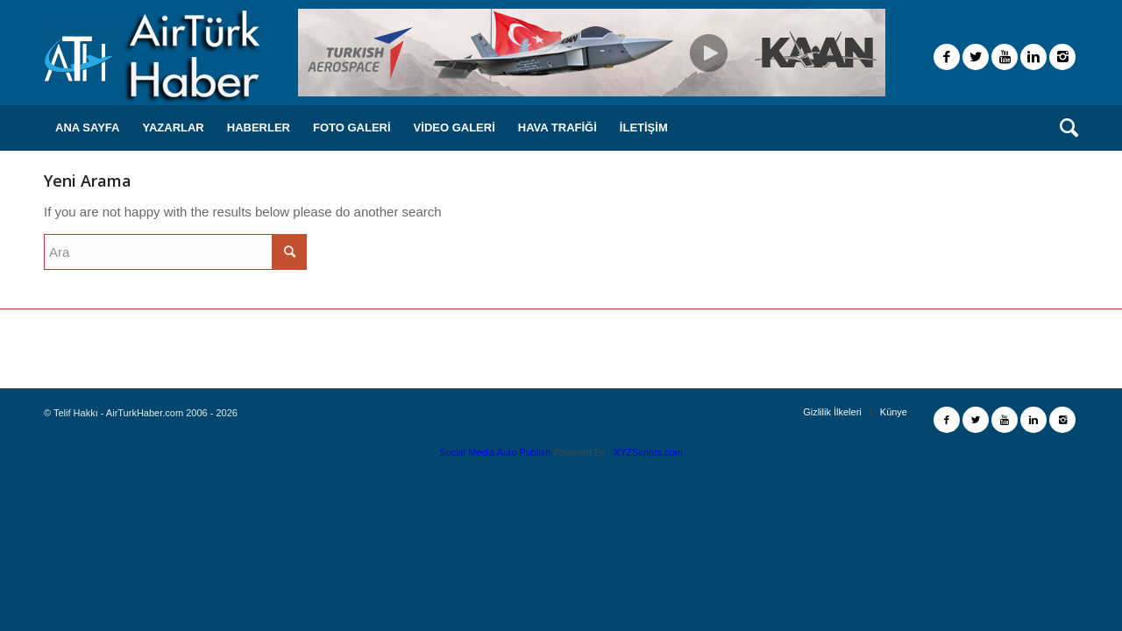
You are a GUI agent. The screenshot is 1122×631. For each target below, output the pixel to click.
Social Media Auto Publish (494, 452)
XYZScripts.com (648, 452)
